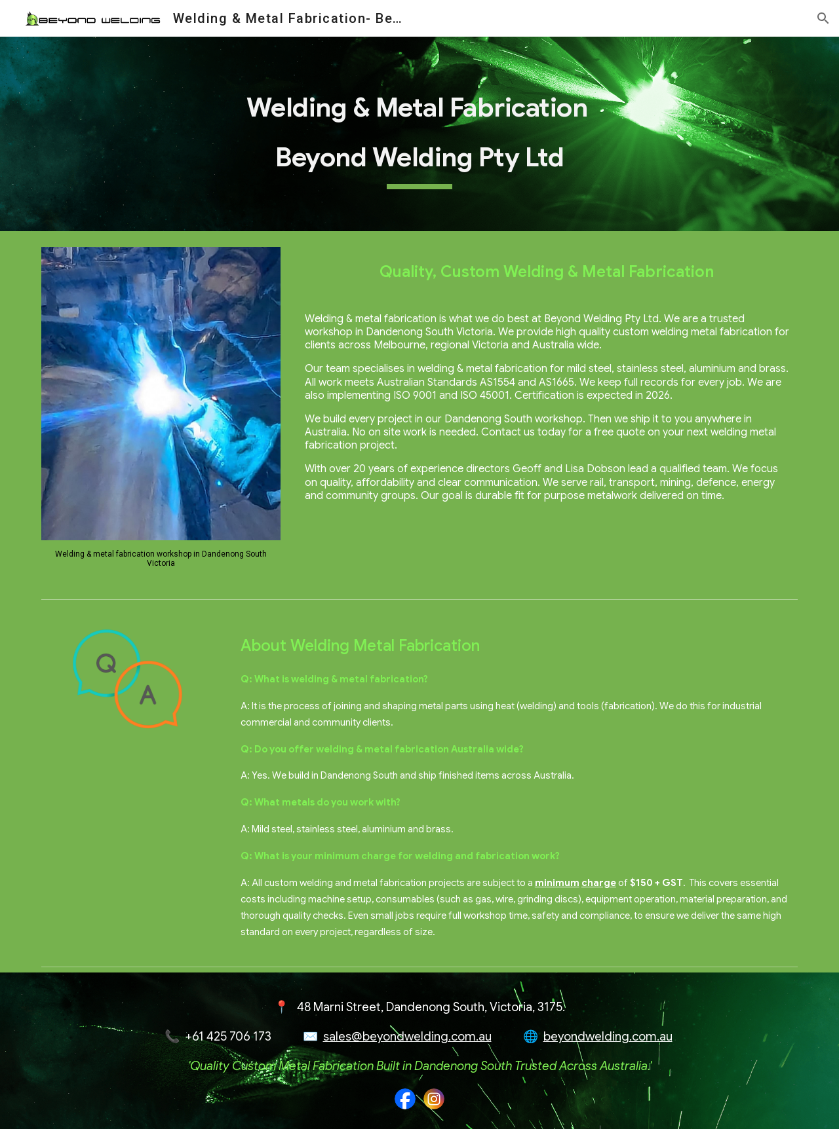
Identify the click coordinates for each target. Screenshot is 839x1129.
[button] (823, 18)
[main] (419, 133)
